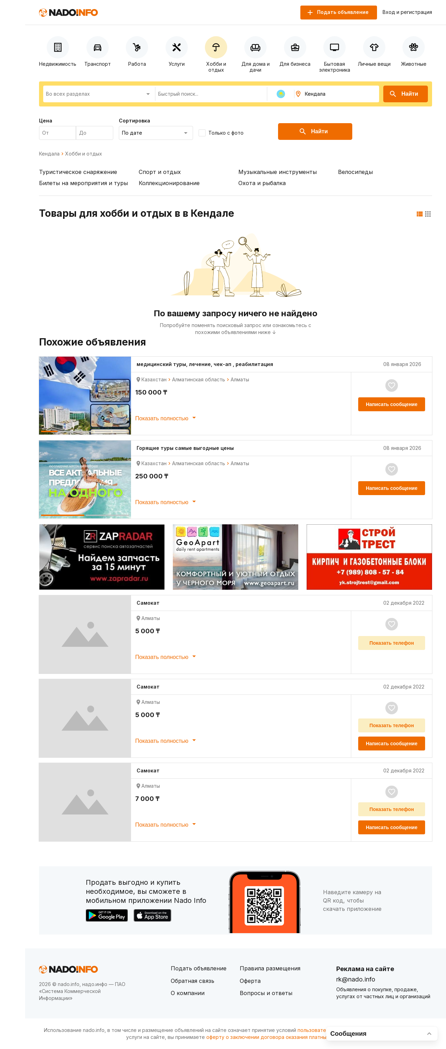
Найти (403, 94)
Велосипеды (355, 171)
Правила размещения (270, 968)
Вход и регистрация (407, 12)
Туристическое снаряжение (78, 171)
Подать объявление (198, 968)
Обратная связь (192, 980)
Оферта (250, 980)
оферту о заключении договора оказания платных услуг (275, 1037)
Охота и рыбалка (262, 183)
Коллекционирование (169, 183)
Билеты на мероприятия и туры (83, 183)
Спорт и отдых (160, 171)
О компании (188, 993)
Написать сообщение (391, 404)
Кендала (49, 154)
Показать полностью (166, 417)
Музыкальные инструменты (277, 171)
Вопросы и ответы (266, 993)
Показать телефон (391, 643)
